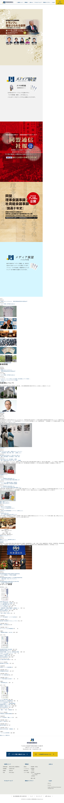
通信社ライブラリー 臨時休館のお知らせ (8, 539)
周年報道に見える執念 (4, 663)
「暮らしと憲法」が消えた (5, 613)
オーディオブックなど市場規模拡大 (7, 628)
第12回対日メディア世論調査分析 (6, 700)
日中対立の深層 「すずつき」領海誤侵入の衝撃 (10, 651)
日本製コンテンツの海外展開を (6, 667)
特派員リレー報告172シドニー (6, 705)
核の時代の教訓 (3, 725)
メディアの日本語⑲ (4, 702)
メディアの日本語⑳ (4, 654)
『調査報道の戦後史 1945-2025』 (6, 632)
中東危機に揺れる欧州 (4, 671)
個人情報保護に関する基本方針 (20, 796)
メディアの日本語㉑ (4, 606)
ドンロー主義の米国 (4, 699)
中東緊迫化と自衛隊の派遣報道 (6, 713)
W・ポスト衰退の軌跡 (4, 674)
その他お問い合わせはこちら (45, 754)
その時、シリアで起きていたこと (7, 653)
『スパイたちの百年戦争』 (5, 732)
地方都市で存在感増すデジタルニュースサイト (9, 620)
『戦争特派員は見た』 (4, 682)
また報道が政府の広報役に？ (5, 659)
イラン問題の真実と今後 (4, 604)
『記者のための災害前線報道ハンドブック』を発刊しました (11, 510)
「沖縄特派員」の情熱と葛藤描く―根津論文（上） (10, 608)
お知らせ (51, 764)
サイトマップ (39, 796)
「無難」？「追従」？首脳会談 (6, 709)
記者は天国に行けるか (4, 601)
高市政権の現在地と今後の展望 (6, 649)
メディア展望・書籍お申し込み (18, 754)
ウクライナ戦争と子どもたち (5, 605)
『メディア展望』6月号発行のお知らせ (7, 303)
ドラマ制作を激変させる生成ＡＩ (7, 678)
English (50, 780)
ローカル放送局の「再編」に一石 (6, 717)
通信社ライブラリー (29, 780)
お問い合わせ (59, 3)
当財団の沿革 (11, 768)
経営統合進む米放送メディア (5, 650)
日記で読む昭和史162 (4, 610)
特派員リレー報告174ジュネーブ (6, 609)
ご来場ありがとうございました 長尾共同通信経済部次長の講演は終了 (14, 301)
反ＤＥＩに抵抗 (3, 721)
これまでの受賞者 (34, 774)
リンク (31, 796)
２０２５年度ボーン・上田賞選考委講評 (7, 703)
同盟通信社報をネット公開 (5, 704)
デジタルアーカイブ (8, 780)
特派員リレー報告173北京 (5, 655)
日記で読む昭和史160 (4, 707)
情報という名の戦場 (4, 624)
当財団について (7, 764)
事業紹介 (27, 764)
